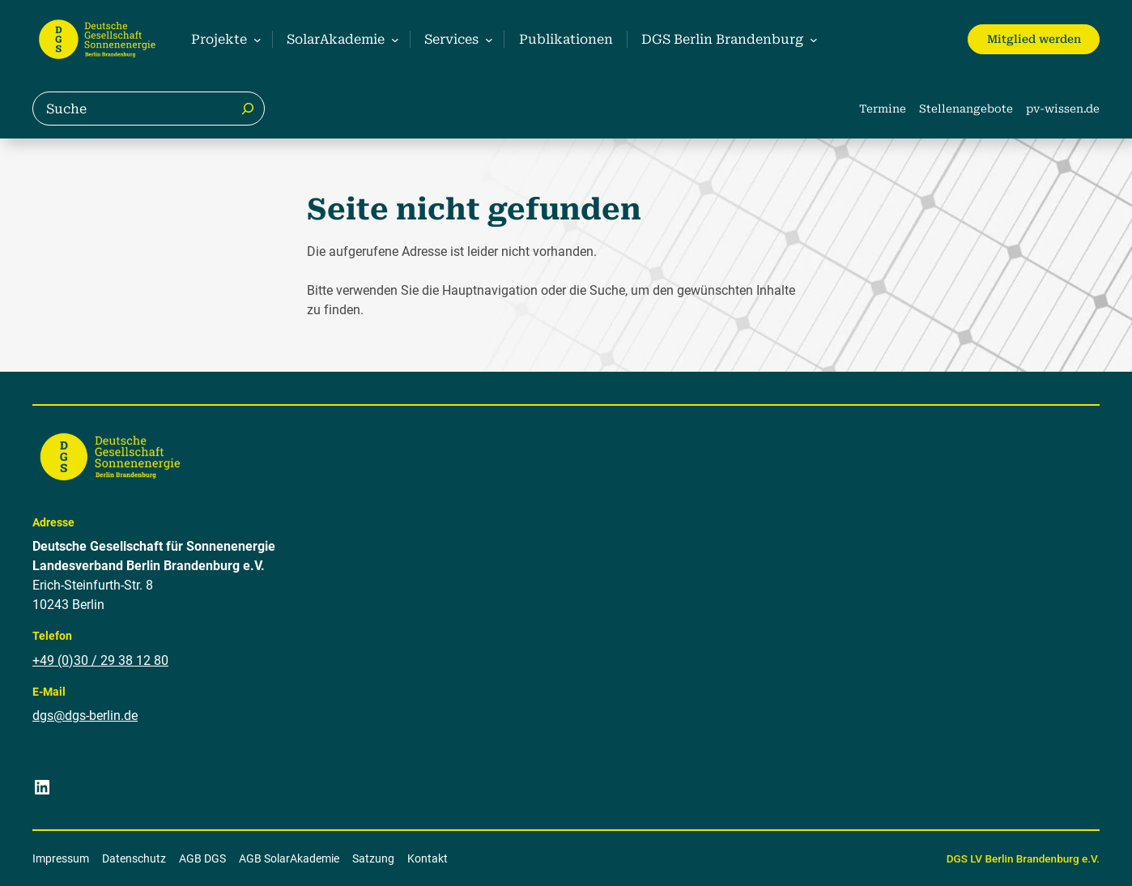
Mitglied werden (1034, 38)
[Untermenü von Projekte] (223, 40)
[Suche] (248, 108)
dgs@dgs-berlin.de (85, 715)
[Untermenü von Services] (456, 40)
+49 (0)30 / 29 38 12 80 (100, 659)
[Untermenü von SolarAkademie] (340, 40)
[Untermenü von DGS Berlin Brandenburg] (727, 40)
